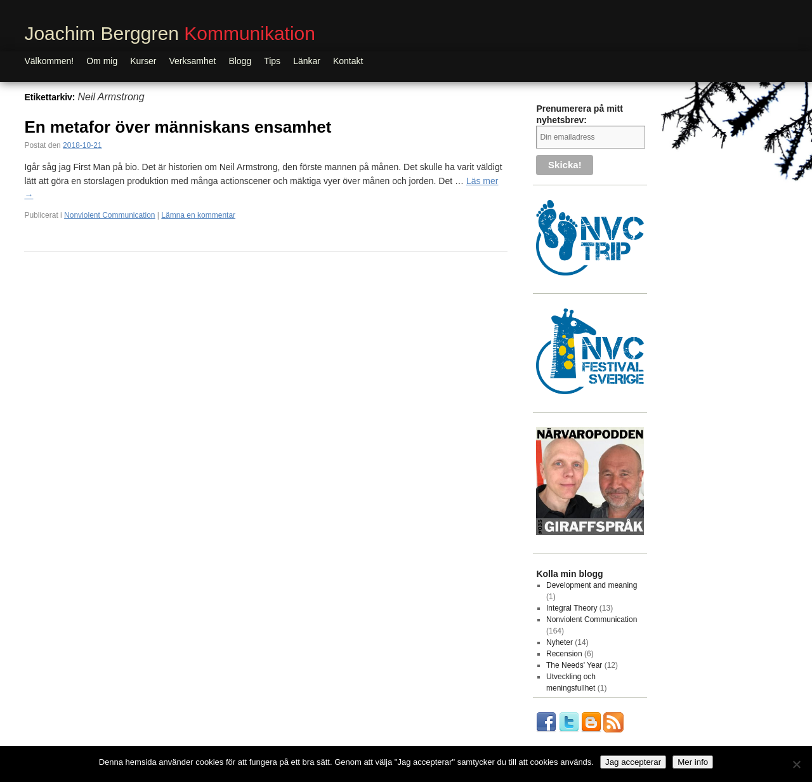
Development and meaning (591, 585)
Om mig (101, 61)
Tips (272, 61)
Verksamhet (192, 61)
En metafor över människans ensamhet (177, 126)
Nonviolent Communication (109, 215)
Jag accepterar (633, 762)
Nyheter (559, 642)
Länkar (306, 61)
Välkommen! (49, 61)
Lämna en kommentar (198, 215)
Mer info (693, 762)
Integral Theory (572, 608)
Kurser (143, 61)
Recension (564, 653)
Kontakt (348, 61)
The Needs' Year (574, 665)
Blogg (239, 61)
